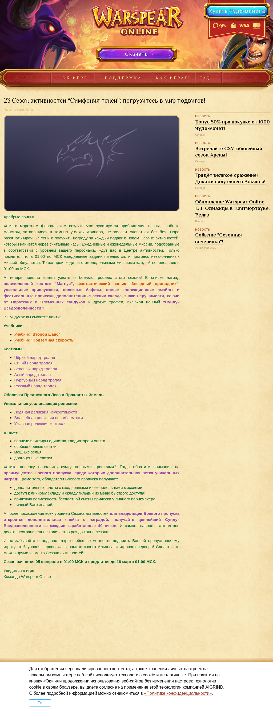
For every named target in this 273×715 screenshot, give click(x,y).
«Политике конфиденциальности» (178, 693)
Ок (39, 703)
